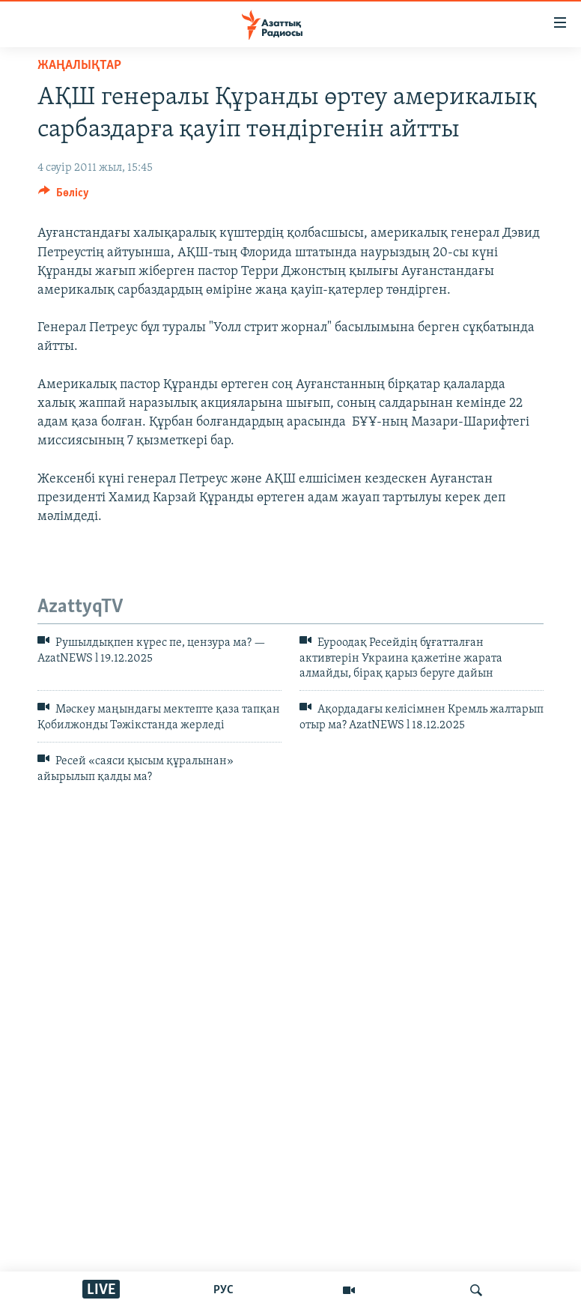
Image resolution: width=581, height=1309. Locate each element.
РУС (223, 1290)
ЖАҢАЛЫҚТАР (79, 65)
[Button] (63, 196)
